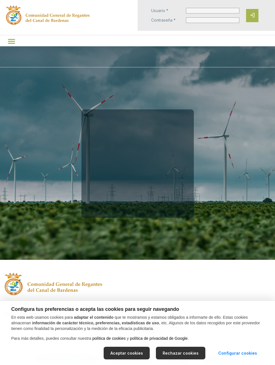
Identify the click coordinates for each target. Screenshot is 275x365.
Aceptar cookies (126, 353)
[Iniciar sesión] (252, 15)
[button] (11, 41)
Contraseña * (163, 20)
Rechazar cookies (181, 353)
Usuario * (159, 11)
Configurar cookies (237, 353)
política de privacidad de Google (159, 338)
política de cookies (109, 338)
